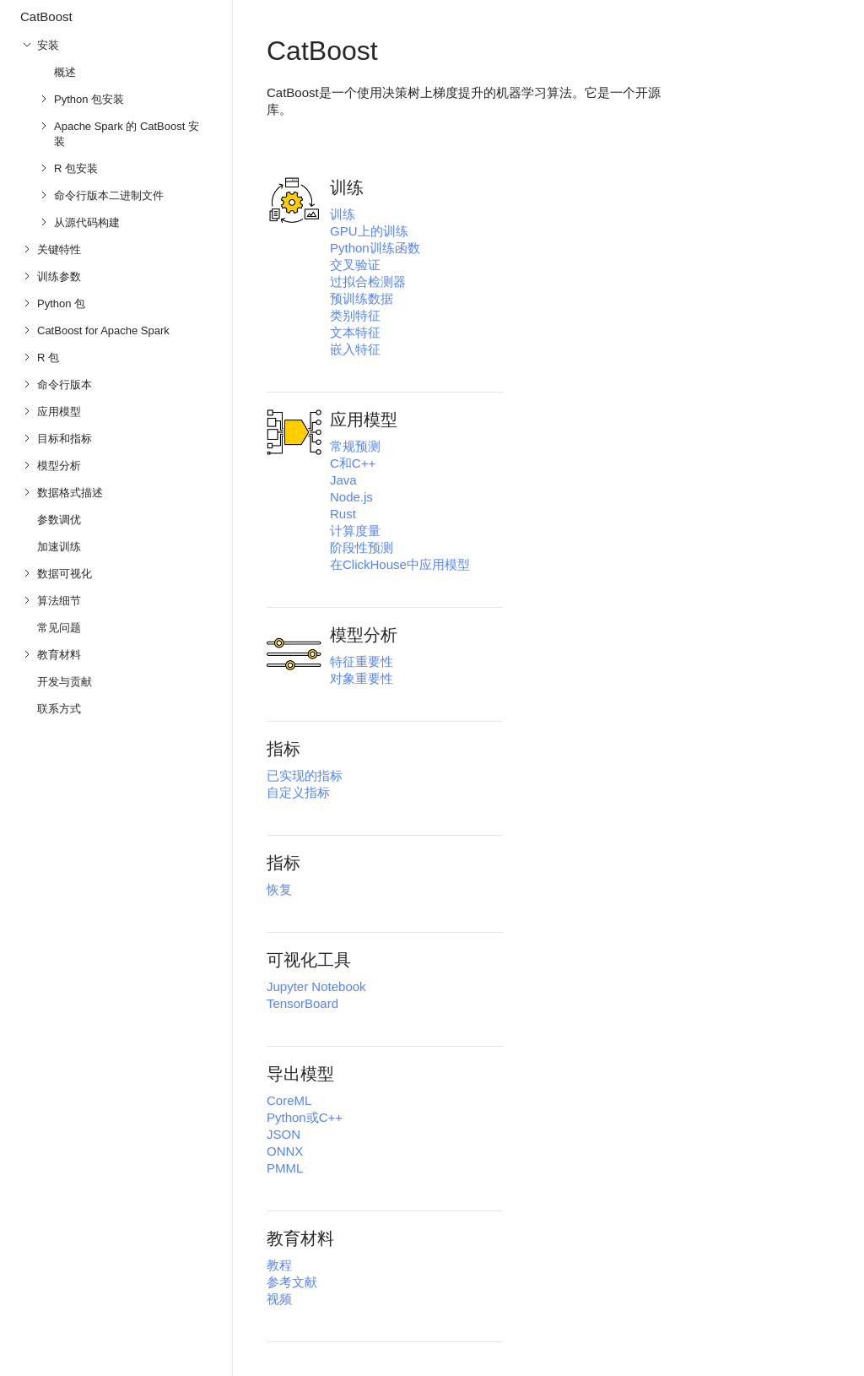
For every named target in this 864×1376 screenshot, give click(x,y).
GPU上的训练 (369, 231)
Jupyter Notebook (316, 986)
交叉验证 (355, 264)
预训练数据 (361, 298)
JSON (283, 1134)
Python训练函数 (375, 248)
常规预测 (355, 446)
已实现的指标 (305, 775)
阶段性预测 (361, 547)
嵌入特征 (355, 349)
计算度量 (355, 530)
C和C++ (352, 463)
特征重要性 (361, 661)
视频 (279, 1299)
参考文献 (292, 1282)
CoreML (289, 1100)
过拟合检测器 (368, 281)
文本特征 (355, 332)
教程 (279, 1265)
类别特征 (355, 315)
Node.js (351, 497)
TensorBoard (302, 1003)
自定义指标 (298, 792)
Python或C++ (305, 1117)
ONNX (285, 1151)
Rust (343, 514)
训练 (342, 214)
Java (343, 480)
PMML (285, 1168)
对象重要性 (361, 678)
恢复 (279, 889)
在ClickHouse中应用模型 (400, 564)
